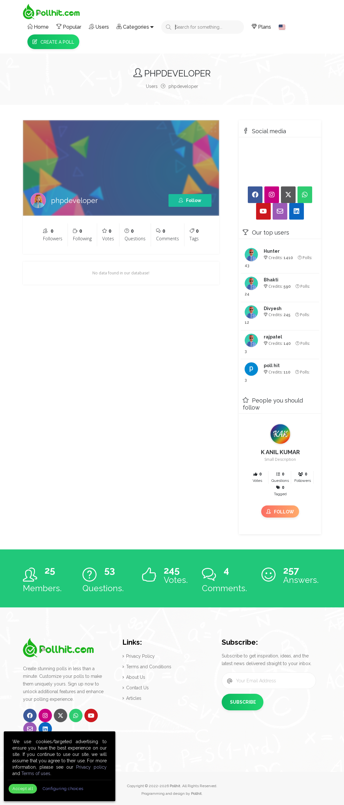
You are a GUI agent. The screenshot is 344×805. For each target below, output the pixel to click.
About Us (135, 677)
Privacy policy (91, 767)
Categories (135, 27)
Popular (68, 27)
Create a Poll (53, 42)
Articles (133, 698)
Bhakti (271, 279)
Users (99, 27)
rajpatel (273, 336)
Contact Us (137, 687)
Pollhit (175, 786)
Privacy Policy (140, 656)
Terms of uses (35, 773)
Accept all (23, 789)
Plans (261, 27)
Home (38, 27)
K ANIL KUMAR (280, 452)
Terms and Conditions (148, 666)
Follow (190, 200)
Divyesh (273, 308)
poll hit (272, 365)
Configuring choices (63, 789)
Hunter (272, 251)
